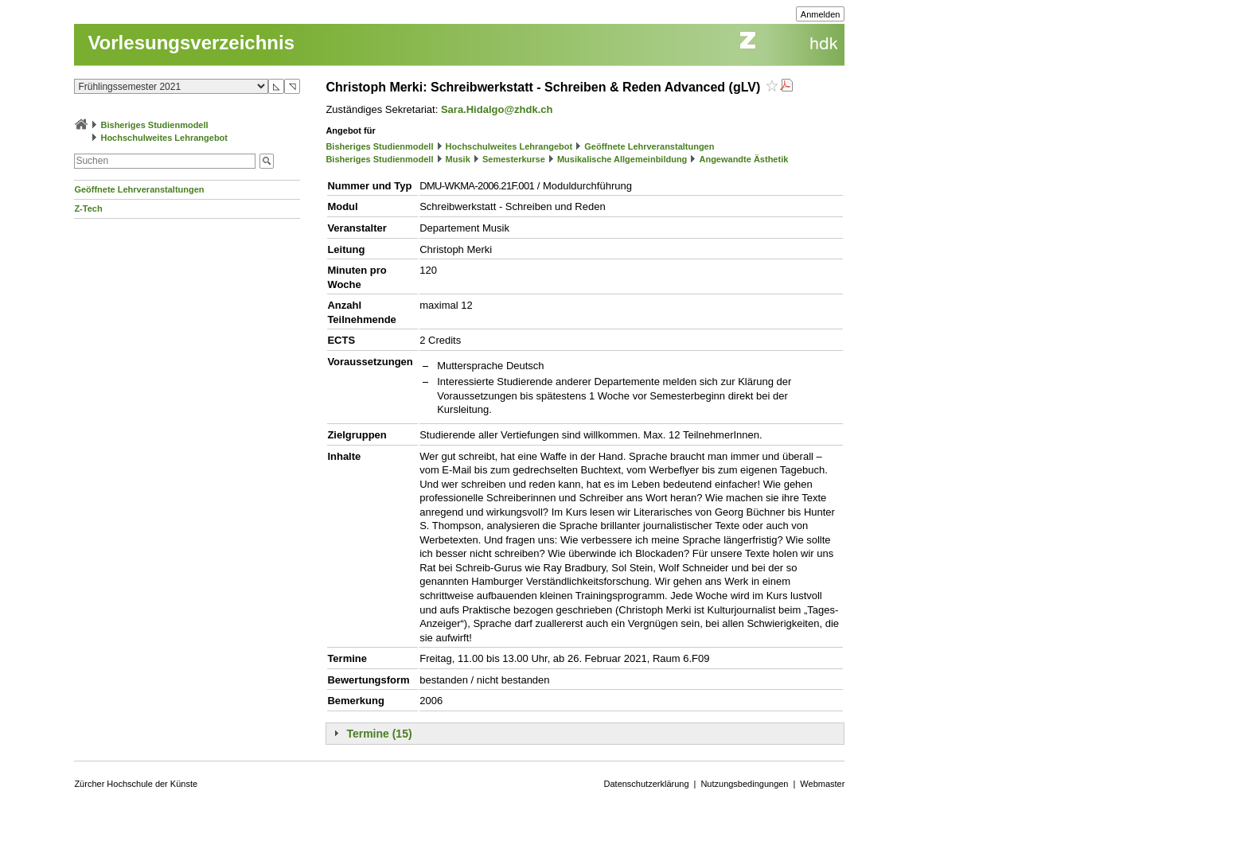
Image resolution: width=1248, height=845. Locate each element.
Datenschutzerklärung (646, 784)
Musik (458, 159)
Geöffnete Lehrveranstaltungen (139, 189)
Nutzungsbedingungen (744, 784)
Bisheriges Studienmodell (155, 125)
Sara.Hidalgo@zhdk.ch (497, 109)
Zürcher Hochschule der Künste (135, 784)
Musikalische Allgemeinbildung (622, 159)
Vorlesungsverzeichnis (191, 42)
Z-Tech (88, 208)
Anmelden (820, 14)
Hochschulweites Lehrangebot (164, 137)
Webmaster (822, 784)
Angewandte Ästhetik (743, 159)
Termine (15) (378, 733)
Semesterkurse (513, 159)
